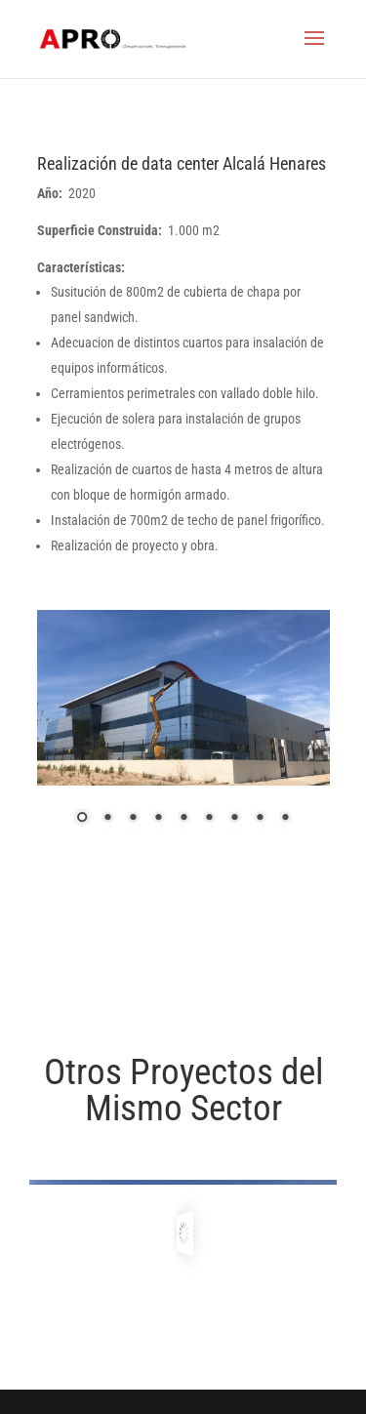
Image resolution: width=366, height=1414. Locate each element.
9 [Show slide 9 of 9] (285, 818)
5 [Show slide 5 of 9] (183, 818)
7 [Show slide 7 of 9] (234, 818)
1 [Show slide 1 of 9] (82, 818)
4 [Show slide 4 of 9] (158, 818)
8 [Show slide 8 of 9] (259, 818)
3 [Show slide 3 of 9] (132, 818)
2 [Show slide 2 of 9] (107, 818)
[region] (183, 729)
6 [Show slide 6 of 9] (209, 818)
